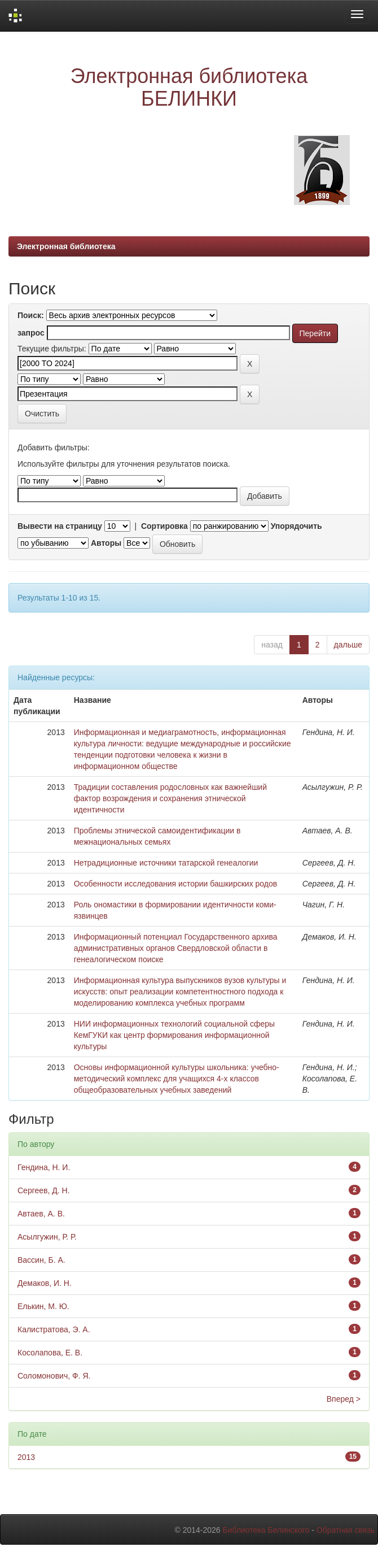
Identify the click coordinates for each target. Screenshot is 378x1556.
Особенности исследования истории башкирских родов (175, 883)
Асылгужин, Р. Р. (47, 1236)
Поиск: (30, 315)
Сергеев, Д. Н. (43, 1190)
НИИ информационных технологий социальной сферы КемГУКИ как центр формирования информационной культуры (174, 1035)
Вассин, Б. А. (41, 1259)
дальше (348, 644)
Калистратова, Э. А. (53, 1329)
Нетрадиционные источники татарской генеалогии (166, 862)
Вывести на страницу (59, 526)
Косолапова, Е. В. (49, 1352)
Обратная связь (346, 1530)
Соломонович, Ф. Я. (53, 1375)
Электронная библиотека (66, 246)
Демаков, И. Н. (44, 1283)
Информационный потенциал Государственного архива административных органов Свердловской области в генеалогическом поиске (176, 948)
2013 (26, 1457)
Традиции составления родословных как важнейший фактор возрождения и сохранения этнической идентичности (170, 798)
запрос (31, 332)
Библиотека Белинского (265, 1530)
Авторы (106, 542)
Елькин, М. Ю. (43, 1306)
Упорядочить (296, 526)
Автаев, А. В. (41, 1213)
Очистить (42, 413)
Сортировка (164, 526)
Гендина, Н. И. (43, 1167)
